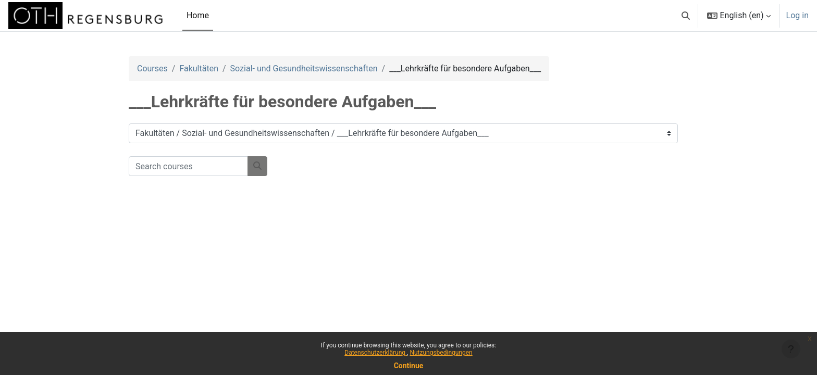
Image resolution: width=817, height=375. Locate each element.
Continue (409, 365)
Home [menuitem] (198, 15)
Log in (797, 15)
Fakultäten (198, 68)
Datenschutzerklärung (375, 352)
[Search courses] (188, 166)
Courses (152, 68)
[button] (686, 15)
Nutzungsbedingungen (441, 352)
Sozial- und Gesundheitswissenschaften (304, 68)
